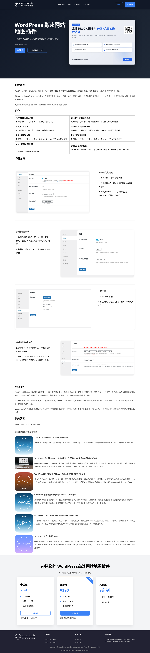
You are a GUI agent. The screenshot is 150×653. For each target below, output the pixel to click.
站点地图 (38, 50)
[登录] (26, 618)
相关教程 (86, 4)
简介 (69, 4)
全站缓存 (60, 395)
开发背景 (61, 4)
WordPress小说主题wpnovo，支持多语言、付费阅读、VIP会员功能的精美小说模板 (65, 458)
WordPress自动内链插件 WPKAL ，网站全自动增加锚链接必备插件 (59, 474)
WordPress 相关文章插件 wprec (46, 536)
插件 (36, 105)
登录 (118, 4)
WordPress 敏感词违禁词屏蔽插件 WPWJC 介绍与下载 (55, 495)
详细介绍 (77, 4)
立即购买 (130, 4)
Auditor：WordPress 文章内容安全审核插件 (51, 437)
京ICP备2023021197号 (92, 647)
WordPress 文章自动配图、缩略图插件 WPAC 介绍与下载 (56, 515)
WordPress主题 (50, 642)
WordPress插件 (50, 639)
